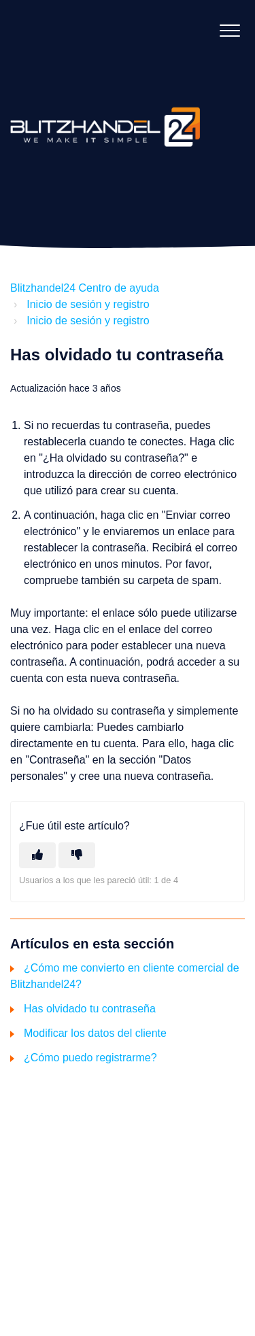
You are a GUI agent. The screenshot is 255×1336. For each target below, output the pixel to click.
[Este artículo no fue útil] (76, 855)
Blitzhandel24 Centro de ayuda (84, 288)
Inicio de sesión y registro (88, 304)
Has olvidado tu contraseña (90, 1008)
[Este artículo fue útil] (37, 855)
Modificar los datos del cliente (95, 1033)
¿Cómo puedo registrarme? (90, 1057)
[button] (229, 30)
